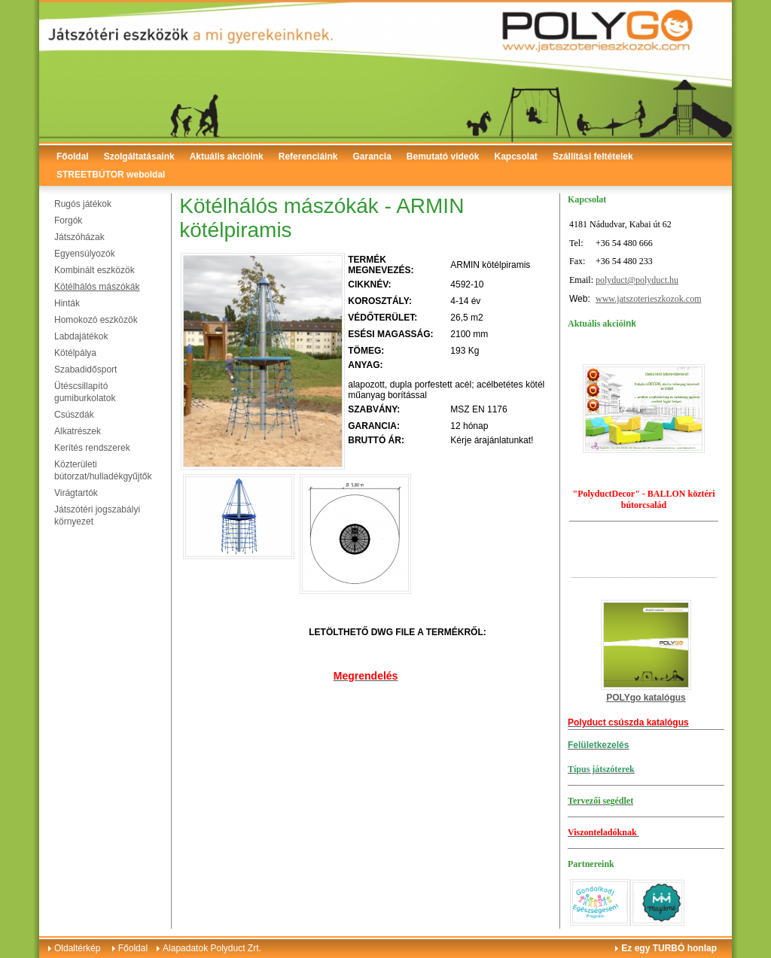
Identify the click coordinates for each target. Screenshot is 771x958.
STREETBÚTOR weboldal (110, 174)
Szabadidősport (85, 369)
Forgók (68, 220)
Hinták (67, 303)
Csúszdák (74, 414)
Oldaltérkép (77, 948)
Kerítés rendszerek (92, 448)
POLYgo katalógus (646, 697)
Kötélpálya (75, 353)
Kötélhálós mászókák (96, 286)
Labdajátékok (81, 336)
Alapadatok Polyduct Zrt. (212, 948)
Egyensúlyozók (84, 253)
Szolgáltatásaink (139, 156)
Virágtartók (76, 493)
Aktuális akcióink (227, 156)
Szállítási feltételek (593, 156)
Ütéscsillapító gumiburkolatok (84, 392)
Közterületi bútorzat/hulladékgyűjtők (102, 470)
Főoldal (72, 156)
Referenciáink (308, 156)
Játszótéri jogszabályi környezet (97, 515)
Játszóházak (79, 237)
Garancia (371, 156)
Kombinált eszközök (94, 270)
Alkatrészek (77, 431)
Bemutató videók (443, 156)
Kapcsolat (516, 156)
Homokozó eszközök (96, 320)
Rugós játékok (82, 204)
